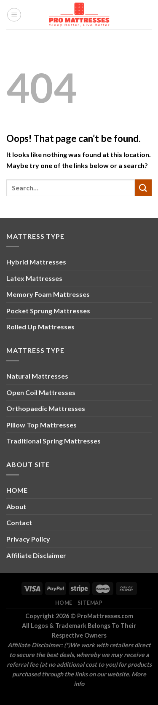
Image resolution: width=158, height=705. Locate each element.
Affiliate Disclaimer (36, 555)
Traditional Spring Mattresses (53, 441)
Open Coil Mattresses (40, 392)
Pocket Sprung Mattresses (48, 311)
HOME (16, 490)
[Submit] (143, 187)
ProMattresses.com (105, 616)
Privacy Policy (28, 539)
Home (63, 603)
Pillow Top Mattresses (41, 425)
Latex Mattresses (34, 278)
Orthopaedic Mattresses (45, 408)
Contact (19, 522)
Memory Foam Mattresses (48, 294)
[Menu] (14, 14)
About (16, 506)
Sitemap (90, 603)
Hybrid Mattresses (36, 262)
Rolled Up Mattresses (40, 327)
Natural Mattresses (37, 376)
